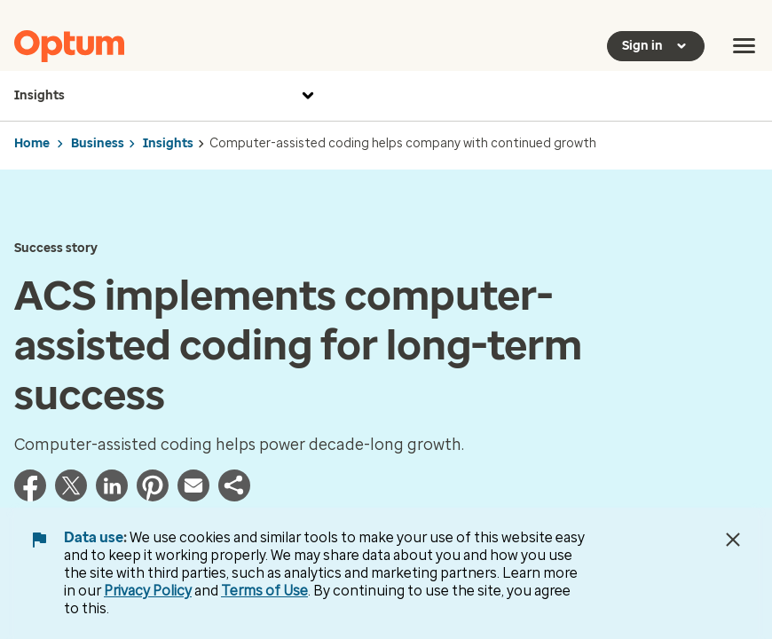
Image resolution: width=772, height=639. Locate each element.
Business (97, 143)
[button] (234, 496)
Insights (166, 95)
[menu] (744, 46)
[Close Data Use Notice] (733, 539)
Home (32, 143)
